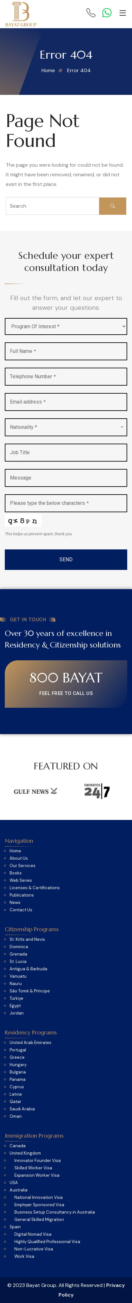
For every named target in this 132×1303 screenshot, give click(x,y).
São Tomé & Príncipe (30, 991)
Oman (16, 1116)
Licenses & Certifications (35, 888)
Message (20, 478)
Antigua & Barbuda (28, 969)
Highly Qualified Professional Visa (47, 1242)
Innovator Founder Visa (37, 1160)
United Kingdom (25, 1153)
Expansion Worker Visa (36, 1175)
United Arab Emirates (30, 1042)
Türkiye (16, 998)
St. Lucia (18, 961)
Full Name (23, 351)
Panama (18, 1079)
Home (15, 851)
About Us (19, 858)
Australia (18, 1190)
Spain (15, 1227)
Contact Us (21, 910)
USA (14, 1183)
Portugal (18, 1050)
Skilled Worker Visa (33, 1168)
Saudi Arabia (22, 1109)
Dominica (19, 947)
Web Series (21, 880)
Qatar (15, 1101)
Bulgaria (18, 1072)
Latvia (16, 1094)
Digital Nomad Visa (32, 1234)
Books (16, 873)
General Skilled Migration (39, 1219)
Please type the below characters (49, 503)
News (15, 902)
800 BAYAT (66, 677)
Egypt (15, 1006)
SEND (66, 559)
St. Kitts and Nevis (27, 939)
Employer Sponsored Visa (39, 1205)
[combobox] (66, 427)
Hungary (18, 1065)
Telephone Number (33, 376)
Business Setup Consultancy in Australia (54, 1212)
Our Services (22, 866)
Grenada (18, 954)
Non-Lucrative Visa (33, 1249)
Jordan (17, 1013)
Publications (22, 895)
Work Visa (24, 1256)
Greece (17, 1057)
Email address (28, 402)
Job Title (20, 452)
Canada (18, 1146)
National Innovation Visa (38, 1197)
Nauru (16, 983)
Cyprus (17, 1087)
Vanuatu (18, 976)
